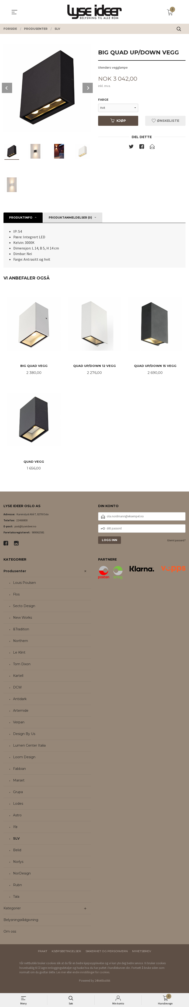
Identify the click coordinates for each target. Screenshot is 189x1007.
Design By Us (24, 735)
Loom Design (24, 758)
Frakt (42, 952)
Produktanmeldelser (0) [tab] (70, 217)
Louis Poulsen (24, 584)
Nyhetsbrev (141, 952)
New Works (22, 618)
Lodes (18, 804)
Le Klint (19, 653)
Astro (17, 816)
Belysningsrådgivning (20, 921)
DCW (17, 688)
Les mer (61, 973)
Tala (16, 897)
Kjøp (118, 121)
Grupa (18, 793)
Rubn (17, 886)
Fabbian (19, 770)
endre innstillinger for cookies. (91, 973)
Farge (103, 100)
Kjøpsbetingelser (66, 952)
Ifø (15, 828)
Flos (16, 595)
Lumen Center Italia (29, 746)
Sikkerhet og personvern (107, 952)
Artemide (20, 711)
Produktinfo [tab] (20, 217)
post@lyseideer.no (25, 527)
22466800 (21, 521)
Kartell (18, 677)
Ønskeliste (165, 121)
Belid (17, 851)
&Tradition (21, 630)
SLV (16, 839)
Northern (20, 642)
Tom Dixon (22, 665)
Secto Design (24, 607)
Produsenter (14, 572)
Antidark (20, 700)
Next (87, 88)
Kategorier (12, 909)
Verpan (18, 723)
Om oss (9, 932)
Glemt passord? (176, 541)
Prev (7, 88)
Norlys (18, 863)
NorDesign (22, 874)
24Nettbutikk (102, 981)
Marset (18, 781)
